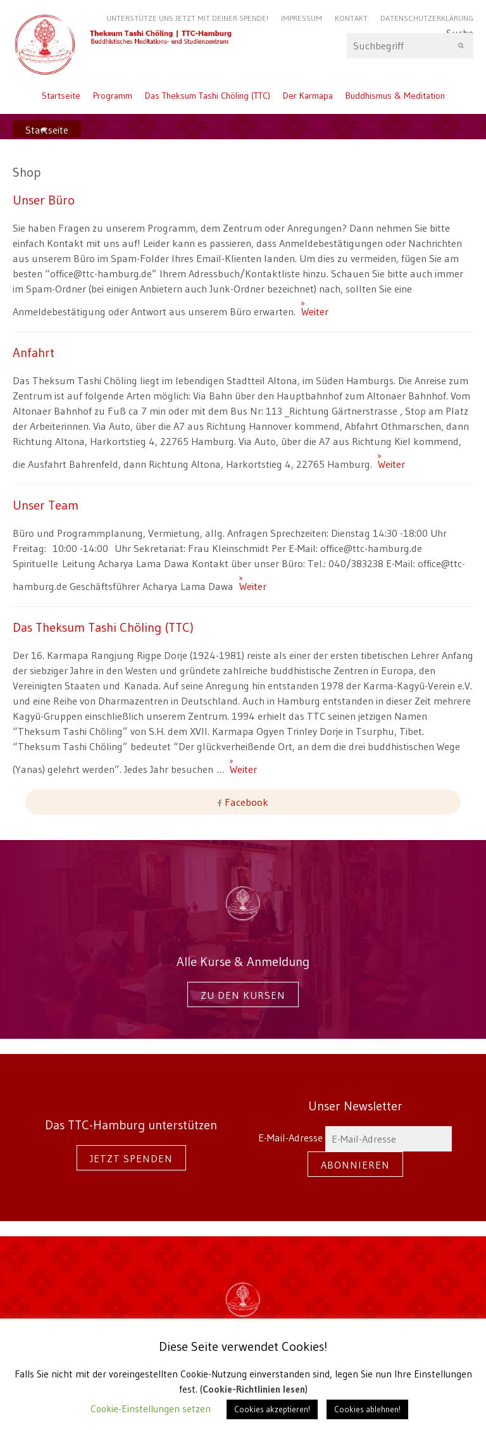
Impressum (301, 18)
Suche (410, 45)
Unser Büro (44, 200)
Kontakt (351, 18)
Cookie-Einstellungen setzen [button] (150, 1409)
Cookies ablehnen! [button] (367, 1409)
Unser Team (45, 505)
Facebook (245, 802)
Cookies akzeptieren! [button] (272, 1409)
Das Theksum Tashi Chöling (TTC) (207, 95)
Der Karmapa (308, 95)
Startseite (61, 95)
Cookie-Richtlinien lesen (253, 1389)
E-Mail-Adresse (355, 1137)
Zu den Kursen (243, 995)
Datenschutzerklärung (426, 18)
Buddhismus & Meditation (395, 95)
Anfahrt (33, 352)
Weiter (306, 305)
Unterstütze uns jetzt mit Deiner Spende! (187, 18)
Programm (112, 95)
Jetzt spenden (131, 1158)
